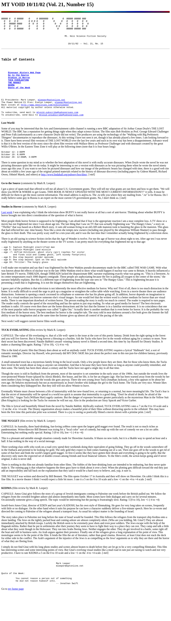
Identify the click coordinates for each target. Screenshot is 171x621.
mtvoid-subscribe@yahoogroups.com (57, 129)
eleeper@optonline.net (68, 117)
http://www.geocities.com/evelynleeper (45, 120)
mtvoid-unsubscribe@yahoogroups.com (61, 132)
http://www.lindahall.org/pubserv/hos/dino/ (64, 193)
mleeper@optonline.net (51, 114)
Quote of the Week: (13, 599)
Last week (6, 231)
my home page (16, 616)
